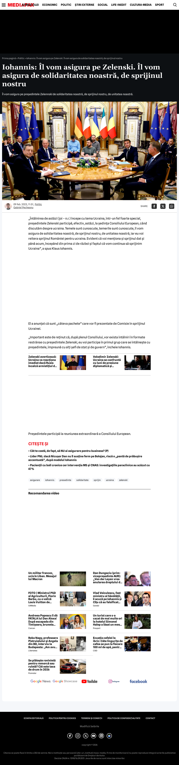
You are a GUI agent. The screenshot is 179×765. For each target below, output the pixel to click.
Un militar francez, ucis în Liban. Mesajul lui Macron (42, 576)
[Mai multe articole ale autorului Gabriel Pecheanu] (8, 206)
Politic (66, 4)
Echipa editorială (34, 718)
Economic (49, 4)
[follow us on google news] (40, 682)
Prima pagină (9, 58)
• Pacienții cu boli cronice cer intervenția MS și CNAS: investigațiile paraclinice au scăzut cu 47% (89, 467)
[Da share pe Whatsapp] (171, 206)
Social (103, 4)
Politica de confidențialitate (124, 718)
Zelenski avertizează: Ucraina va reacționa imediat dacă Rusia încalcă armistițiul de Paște (42, 361)
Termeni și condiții (91, 718)
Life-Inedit (118, 4)
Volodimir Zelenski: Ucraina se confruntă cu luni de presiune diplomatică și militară (107, 361)
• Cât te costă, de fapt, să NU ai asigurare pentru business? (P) (68, 451)
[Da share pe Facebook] (154, 206)
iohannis (49, 480)
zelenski (123, 480)
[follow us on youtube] (89, 682)
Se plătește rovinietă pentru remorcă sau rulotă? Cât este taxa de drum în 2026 (42, 665)
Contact (150, 718)
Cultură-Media (141, 4)
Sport (159, 4)
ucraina (110, 480)
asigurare (35, 480)
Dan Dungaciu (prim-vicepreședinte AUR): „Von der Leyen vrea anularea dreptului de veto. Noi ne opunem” (107, 578)
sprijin (97, 480)
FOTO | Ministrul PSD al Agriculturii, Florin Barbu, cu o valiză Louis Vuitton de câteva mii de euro (42, 597)
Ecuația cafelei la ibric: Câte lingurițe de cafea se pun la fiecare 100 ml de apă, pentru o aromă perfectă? (108, 642)
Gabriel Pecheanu (23, 207)
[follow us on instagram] (114, 682)
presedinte (65, 480)
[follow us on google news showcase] (65, 682)
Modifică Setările (89, 726)
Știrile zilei (30, 4)
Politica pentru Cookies (62, 718)
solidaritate (82, 480)
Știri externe (84, 4)
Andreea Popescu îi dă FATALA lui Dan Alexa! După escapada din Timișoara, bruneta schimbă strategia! (43, 620)
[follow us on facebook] (138, 682)
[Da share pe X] (163, 206)
